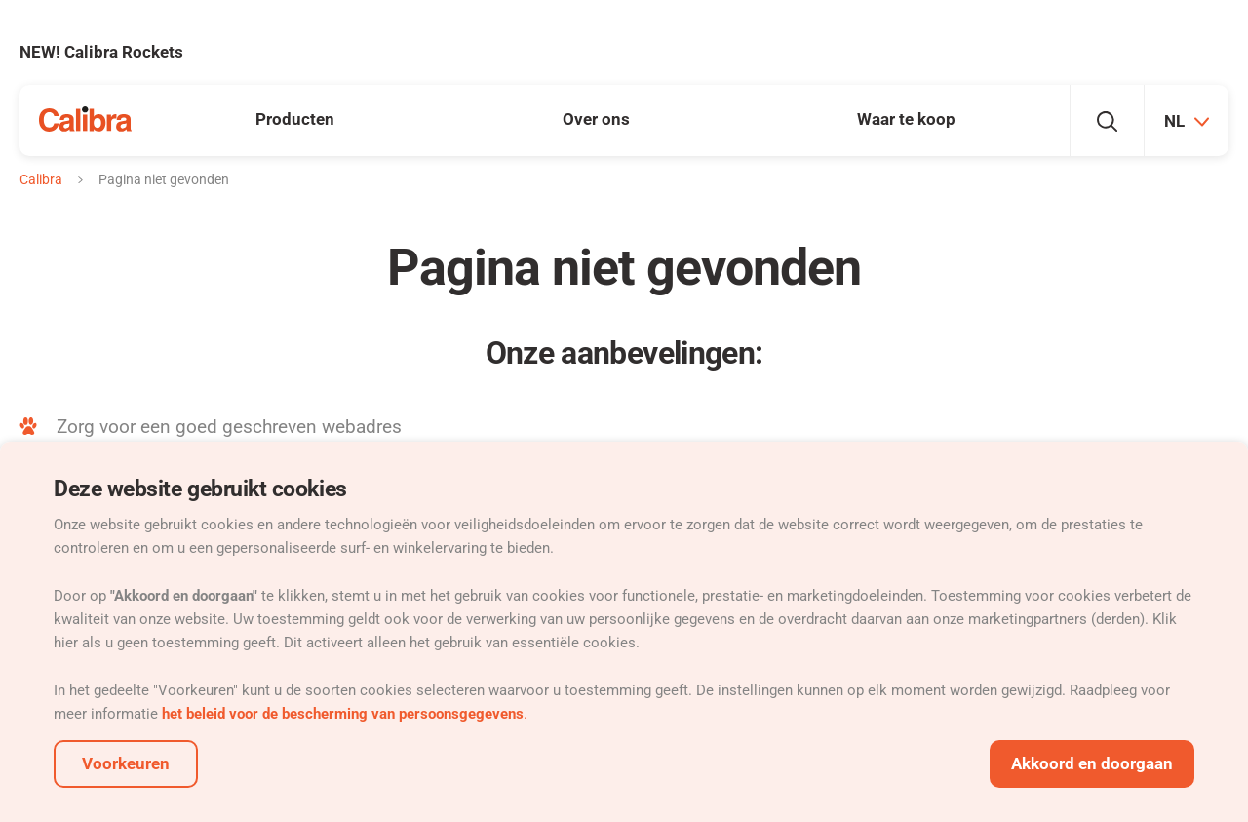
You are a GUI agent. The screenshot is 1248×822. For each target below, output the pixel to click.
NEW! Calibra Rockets (101, 51)
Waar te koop (906, 119)
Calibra (41, 179)
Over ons (596, 119)
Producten (294, 119)
